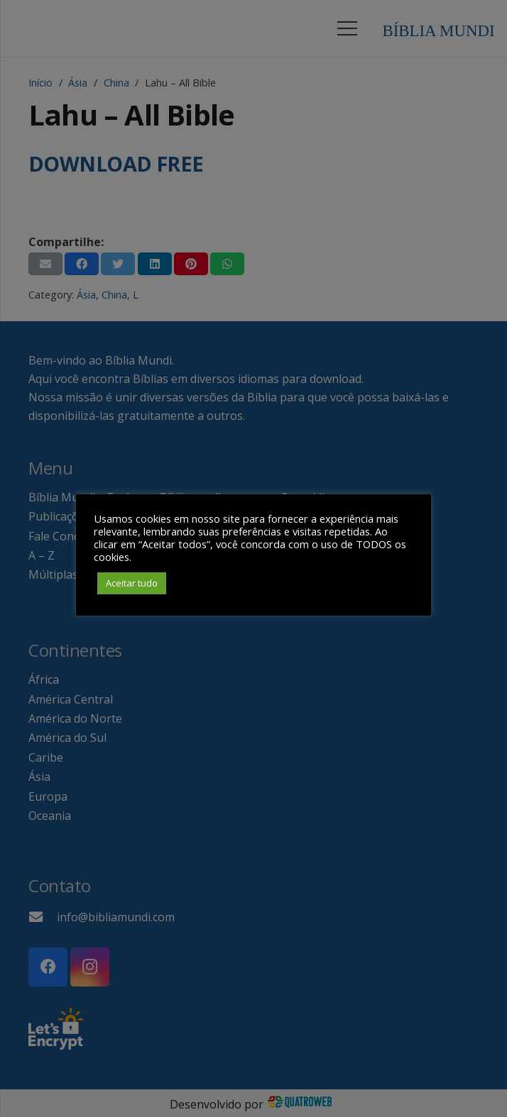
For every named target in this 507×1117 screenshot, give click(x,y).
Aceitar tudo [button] (132, 583)
